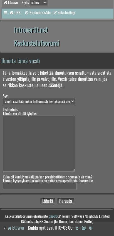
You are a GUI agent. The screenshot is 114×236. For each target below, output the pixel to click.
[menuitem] (15, 13)
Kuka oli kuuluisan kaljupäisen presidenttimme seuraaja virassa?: (48, 177)
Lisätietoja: (10, 109)
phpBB (53, 216)
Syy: (5, 95)
